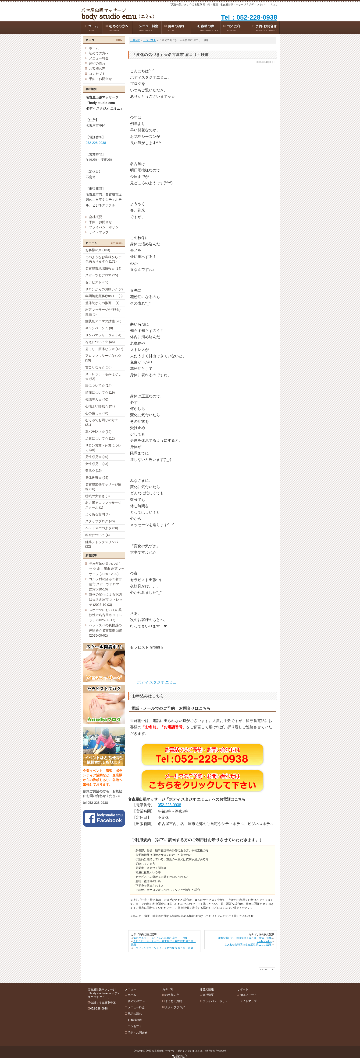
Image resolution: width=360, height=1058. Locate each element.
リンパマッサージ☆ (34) (103, 335)
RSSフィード (248, 994)
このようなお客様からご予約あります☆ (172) (103, 259)
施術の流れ (97, 63)
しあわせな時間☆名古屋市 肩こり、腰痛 (248, 944)
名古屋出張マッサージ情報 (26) (103, 486)
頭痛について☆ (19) (100, 392)
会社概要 (95, 217)
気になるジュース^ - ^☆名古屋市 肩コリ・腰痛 (160, 938)
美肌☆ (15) (93, 470)
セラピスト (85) (96, 282)
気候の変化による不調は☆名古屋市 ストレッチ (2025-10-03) (106, 600)
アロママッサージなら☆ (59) (103, 358)
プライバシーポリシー (105, 227)
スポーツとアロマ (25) (101, 275)
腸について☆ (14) (98, 385)
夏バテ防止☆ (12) (98, 432)
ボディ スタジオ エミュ (157, 682)
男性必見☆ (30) (96, 457)
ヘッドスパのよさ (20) (101, 528)
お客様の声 (97, 68)
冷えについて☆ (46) (100, 342)
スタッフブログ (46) (100, 521)
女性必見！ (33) (96, 464)
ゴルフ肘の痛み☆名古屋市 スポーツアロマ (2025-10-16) (105, 584)
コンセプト (97, 74)
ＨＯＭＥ (135, 40)
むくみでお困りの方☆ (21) (101, 422)
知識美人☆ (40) (96, 399)
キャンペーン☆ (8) (99, 328)
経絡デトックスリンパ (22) (101, 544)
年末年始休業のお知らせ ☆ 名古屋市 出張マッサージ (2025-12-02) (107, 569)
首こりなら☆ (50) (98, 367)
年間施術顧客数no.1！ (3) (104, 296)
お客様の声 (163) (97, 250)
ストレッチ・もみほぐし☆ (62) (103, 376)
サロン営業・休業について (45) (103, 448)
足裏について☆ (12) (100, 438)
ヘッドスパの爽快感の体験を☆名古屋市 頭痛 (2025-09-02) (106, 630)
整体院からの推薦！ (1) (102, 303)
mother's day (264, 941)
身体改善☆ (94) (96, 477)
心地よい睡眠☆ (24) (100, 406)
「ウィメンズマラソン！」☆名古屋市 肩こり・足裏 (163, 948)
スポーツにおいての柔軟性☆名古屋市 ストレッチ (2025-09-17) (106, 615)
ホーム (94, 48)
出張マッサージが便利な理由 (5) (103, 312)
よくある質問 (173, 1001)
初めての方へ (99, 53)
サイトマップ (99, 232)
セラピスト (149, 40)
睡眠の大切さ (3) (97, 496)
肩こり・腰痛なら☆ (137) (104, 349)
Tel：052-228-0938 (249, 17)
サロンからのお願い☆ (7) (104, 289)
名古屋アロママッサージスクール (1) (103, 505)
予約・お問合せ (100, 79)
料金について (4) (97, 535)
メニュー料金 (99, 58)
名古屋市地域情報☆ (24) (103, 268)
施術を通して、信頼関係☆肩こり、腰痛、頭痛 (245, 938)
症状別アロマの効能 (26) (103, 321)
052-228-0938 (169, 805)
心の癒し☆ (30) (96, 413)
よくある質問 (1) (97, 514)
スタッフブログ (175, 1007)
